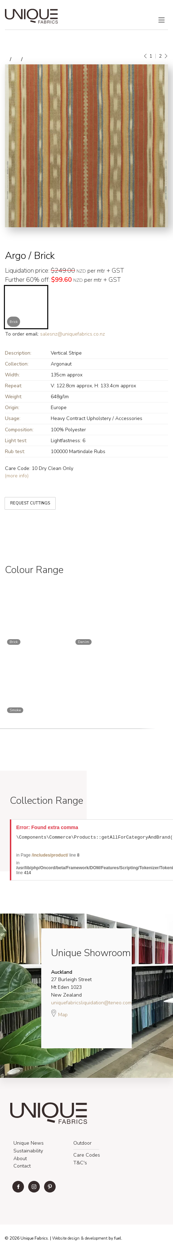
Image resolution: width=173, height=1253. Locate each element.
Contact (22, 1167)
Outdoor (82, 1144)
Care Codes (86, 1156)
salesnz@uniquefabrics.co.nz (72, 334)
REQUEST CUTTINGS (25, 498)
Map (59, 1014)
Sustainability (28, 1152)
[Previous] (145, 56)
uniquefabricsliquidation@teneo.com (91, 1003)
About (20, 1159)
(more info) (17, 475)
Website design (66, 1239)
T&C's (80, 1163)
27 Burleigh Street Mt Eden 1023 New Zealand (71, 984)
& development (94, 1239)
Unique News (28, 1144)
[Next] (165, 56)
